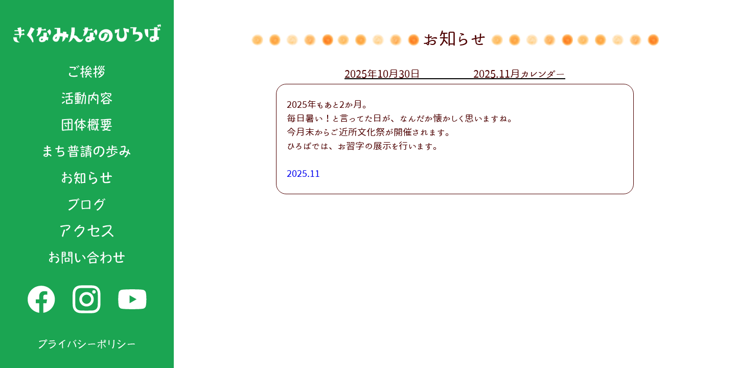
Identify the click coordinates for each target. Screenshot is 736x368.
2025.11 (303, 173)
